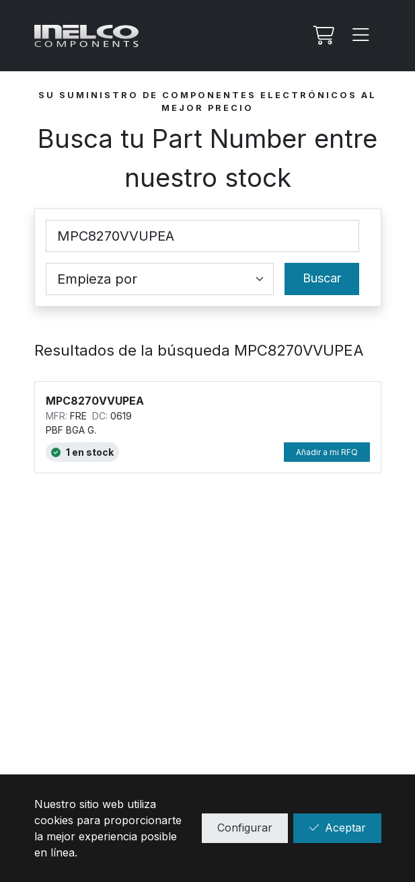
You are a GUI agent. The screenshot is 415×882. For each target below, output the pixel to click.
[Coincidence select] (160, 279)
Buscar (322, 278)
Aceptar (337, 827)
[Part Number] (202, 236)
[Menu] (361, 35)
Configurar (244, 827)
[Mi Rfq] (322, 35)
